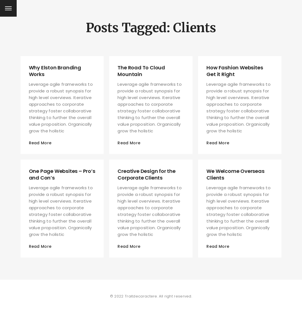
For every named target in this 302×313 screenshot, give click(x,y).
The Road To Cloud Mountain (141, 71)
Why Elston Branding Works (55, 71)
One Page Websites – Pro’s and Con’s (62, 174)
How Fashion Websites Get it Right (234, 71)
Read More (40, 143)
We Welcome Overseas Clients (235, 174)
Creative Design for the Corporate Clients (146, 174)
